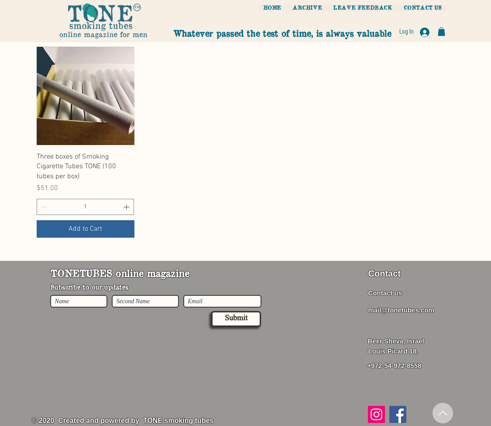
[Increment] (127, 207)
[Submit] (236, 319)
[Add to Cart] (86, 229)
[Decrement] (43, 207)
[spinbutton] (85, 207)
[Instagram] (376, 414)
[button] (441, 31)
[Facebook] (397, 414)
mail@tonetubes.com (401, 310)
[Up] (443, 413)
